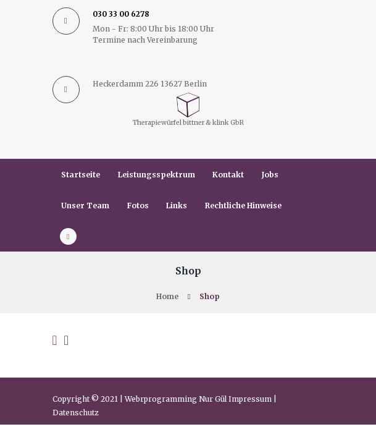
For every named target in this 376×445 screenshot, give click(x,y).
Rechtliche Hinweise (243, 205)
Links (176, 205)
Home (167, 296)
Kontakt (228, 174)
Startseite (80, 174)
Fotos (138, 205)
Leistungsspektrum (156, 174)
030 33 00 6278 (121, 14)
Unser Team (85, 205)
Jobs (270, 174)
